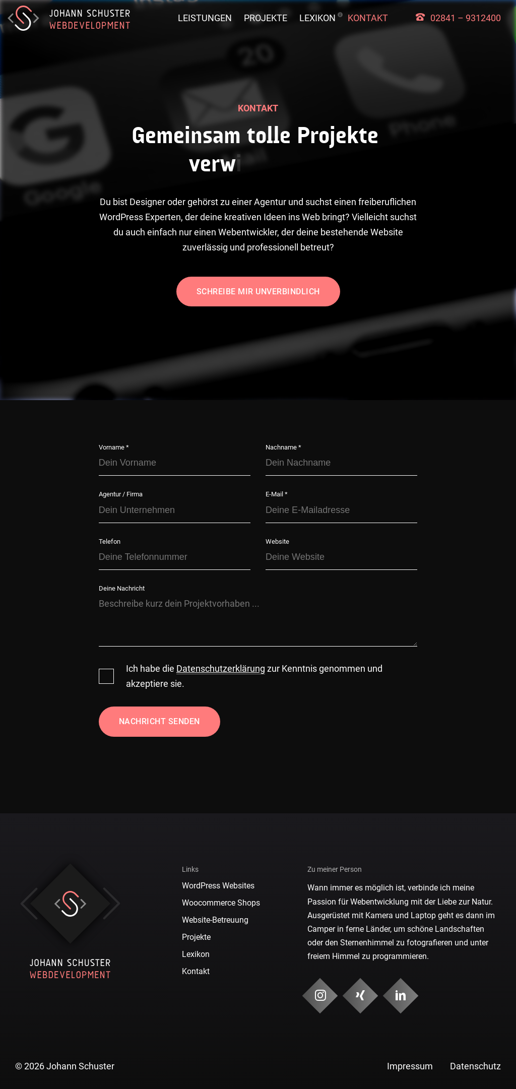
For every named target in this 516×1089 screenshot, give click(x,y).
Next (111, 903)
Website (277, 541)
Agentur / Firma (121, 494)
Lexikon (317, 18)
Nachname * (283, 447)
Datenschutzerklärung (220, 668)
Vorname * (114, 447)
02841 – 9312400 (465, 18)
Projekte (265, 18)
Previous (29, 903)
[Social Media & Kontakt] (320, 996)
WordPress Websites (218, 885)
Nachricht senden (159, 721)
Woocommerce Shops (221, 903)
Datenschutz (475, 1066)
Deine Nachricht (122, 588)
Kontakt (368, 18)
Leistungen (205, 18)
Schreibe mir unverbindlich (258, 291)
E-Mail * (277, 494)
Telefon (109, 541)
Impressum (410, 1066)
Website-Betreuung (215, 920)
